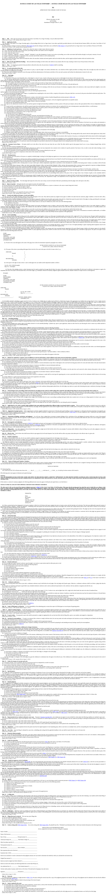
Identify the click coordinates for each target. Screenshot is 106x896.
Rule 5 (44, 753)
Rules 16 (86, 577)
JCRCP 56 (81, 337)
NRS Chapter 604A (21, 694)
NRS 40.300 (27, 761)
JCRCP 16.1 (44, 554)
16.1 (91, 577)
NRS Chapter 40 (30, 45)
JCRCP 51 (31, 603)
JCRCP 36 (37, 424)
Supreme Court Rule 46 (57, 630)
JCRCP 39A (33, 556)
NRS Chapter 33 (52, 757)
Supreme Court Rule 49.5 (46, 717)
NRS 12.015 (15, 711)
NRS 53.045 (73, 412)
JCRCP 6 (52, 65)
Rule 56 (39, 487)
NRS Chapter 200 (61, 757)
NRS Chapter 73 (62, 45)
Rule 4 (37, 382)
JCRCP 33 (30, 423)
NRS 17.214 (30, 877)
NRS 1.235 (72, 97)
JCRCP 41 (85, 761)
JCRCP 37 (21, 623)
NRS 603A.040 (43, 775)
